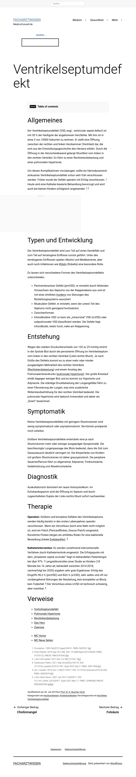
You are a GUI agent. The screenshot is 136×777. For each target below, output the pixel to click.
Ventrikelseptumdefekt (38, 699)
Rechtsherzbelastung (40, 369)
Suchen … (41, 35)
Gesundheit (97, 20)
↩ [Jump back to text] (89, 648)
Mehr (115, 20)
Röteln (63, 264)
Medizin (77, 20)
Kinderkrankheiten (68, 695)
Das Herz (39, 622)
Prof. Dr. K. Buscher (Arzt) (73, 692)
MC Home (40, 635)
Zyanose (39, 627)
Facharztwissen (27, 20)
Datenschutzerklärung (74, 763)
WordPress (116, 763)
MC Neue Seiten (43, 640)
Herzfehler (102, 695)
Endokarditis (57, 539)
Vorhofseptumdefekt (46, 609)
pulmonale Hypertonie (70, 374)
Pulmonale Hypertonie (47, 613)
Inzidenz (61, 294)
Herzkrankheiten (51, 695)
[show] (33, 106)
